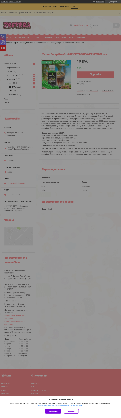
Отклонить (71, 411)
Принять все (53, 411)
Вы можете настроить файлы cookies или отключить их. (59, 406)
